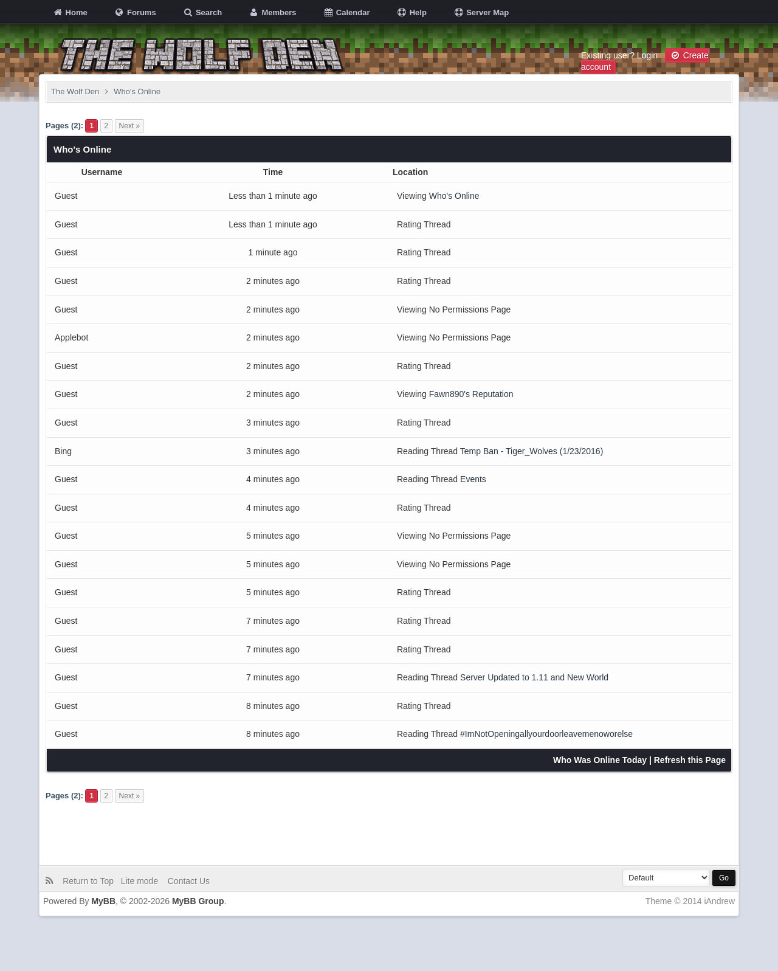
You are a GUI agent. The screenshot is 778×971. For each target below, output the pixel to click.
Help (411, 12)
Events (473, 479)
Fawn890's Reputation (471, 394)
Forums (135, 12)
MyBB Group (198, 901)
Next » (129, 126)
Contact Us (187, 881)
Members (273, 12)
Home (70, 12)
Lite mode (142, 881)
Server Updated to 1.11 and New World (534, 677)
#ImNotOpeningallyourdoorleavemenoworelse (546, 734)
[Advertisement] (389, 831)
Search (202, 12)
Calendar (346, 12)
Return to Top (91, 881)
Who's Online (454, 196)
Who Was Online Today (600, 760)
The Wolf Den (75, 91)
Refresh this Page (690, 760)
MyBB (103, 901)
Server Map (481, 12)
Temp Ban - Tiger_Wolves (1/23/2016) (532, 451)
